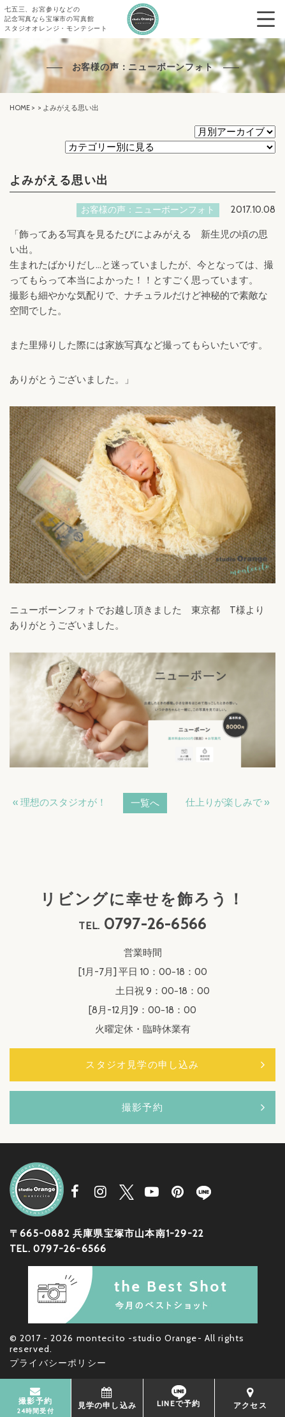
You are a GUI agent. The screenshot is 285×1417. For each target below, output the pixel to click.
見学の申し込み (106, 1397)
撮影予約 (142, 1107)
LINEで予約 (178, 1396)
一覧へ (145, 803)
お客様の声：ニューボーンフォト (148, 209)
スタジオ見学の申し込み (142, 1065)
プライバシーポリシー (58, 1363)
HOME (20, 107)
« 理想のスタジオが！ (59, 802)
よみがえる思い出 (59, 180)
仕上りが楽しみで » (228, 802)
